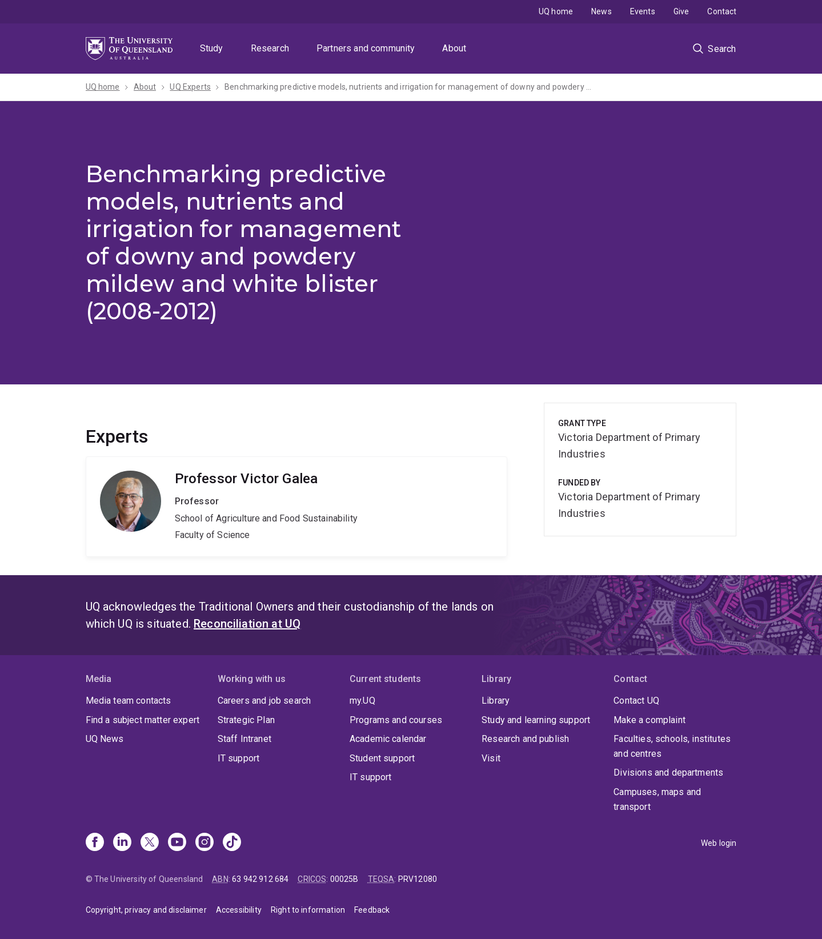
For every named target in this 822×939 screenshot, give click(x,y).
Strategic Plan (246, 720)
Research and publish (525, 738)
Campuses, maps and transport (657, 799)
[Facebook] (95, 843)
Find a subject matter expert (142, 720)
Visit (491, 758)
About (454, 48)
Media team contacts (128, 700)
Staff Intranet (244, 738)
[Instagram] (204, 843)
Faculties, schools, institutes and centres (672, 746)
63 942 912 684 (260, 879)
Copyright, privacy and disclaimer (146, 909)
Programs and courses (396, 720)
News (601, 11)
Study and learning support (536, 720)
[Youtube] (177, 843)
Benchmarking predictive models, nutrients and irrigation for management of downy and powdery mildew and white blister (410, 86)
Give (681, 11)
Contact (721, 11)
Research (270, 48)
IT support (239, 758)
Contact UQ (636, 700)
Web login (718, 843)
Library (496, 700)
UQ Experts (190, 86)
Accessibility (239, 909)
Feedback (372, 909)
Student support (382, 758)
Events (642, 11)
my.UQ (362, 700)
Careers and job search (264, 700)
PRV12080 (417, 879)
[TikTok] (232, 843)
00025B (344, 879)
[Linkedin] (122, 843)
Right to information (308, 909)
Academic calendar (388, 738)
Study (211, 48)
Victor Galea (296, 506)
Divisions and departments (668, 772)
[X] (150, 843)
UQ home (556, 11)
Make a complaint (649, 720)
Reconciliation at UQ (247, 624)
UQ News (105, 738)
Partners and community (365, 48)
